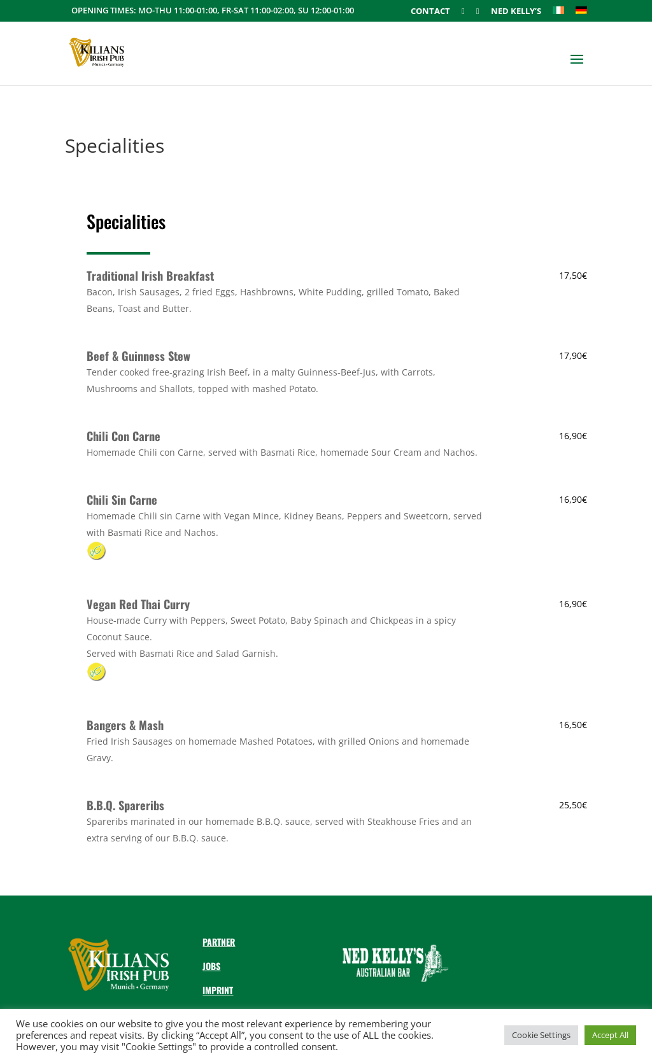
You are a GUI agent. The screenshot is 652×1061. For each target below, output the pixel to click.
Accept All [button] (610, 1035)
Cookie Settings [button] (541, 1035)
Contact (430, 12)
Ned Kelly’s (516, 12)
